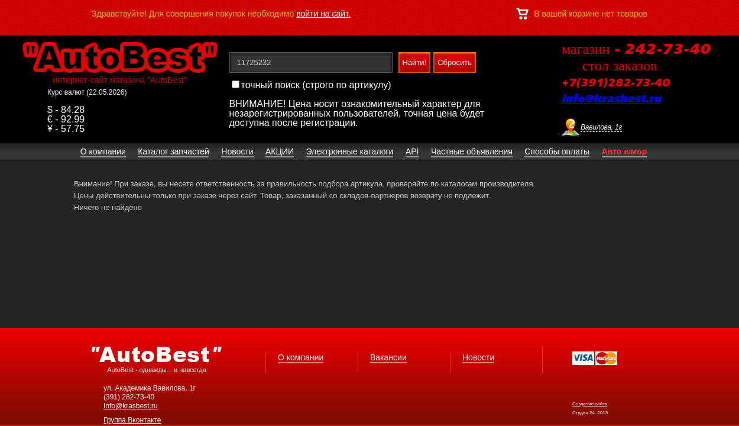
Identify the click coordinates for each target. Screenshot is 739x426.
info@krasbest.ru (611, 99)
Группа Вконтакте (132, 420)
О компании (300, 357)
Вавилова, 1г (601, 127)
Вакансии (388, 357)
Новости (478, 357)
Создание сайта (589, 403)
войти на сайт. (323, 13)
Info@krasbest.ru (130, 406)
